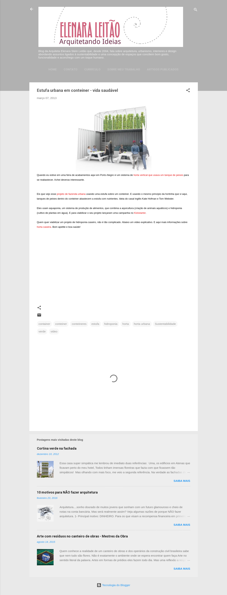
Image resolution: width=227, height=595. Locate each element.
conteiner (61, 323)
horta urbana (142, 323)
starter (140, 212)
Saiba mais (182, 480)
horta (125, 323)
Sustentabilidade (165, 323)
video (54, 331)
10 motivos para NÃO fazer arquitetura (67, 492)
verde (42, 331)
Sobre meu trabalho (123, 69)
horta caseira (44, 226)
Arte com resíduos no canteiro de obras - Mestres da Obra (82, 536)
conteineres (79, 323)
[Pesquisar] (195, 10)
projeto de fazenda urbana (71, 194)
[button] (188, 91)
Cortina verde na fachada (56, 448)
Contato (70, 69)
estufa (95, 323)
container (44, 323)
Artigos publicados (163, 69)
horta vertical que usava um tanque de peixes (158, 175)
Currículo (92, 69)
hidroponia (110, 323)
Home (52, 69)
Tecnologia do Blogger (113, 585)
